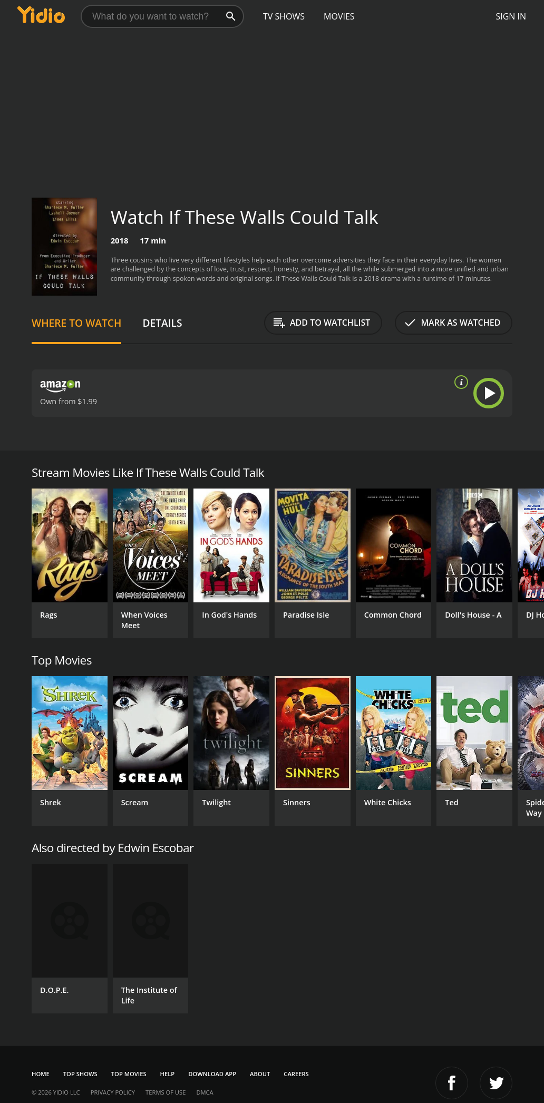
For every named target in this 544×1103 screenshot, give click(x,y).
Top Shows (80, 1074)
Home (41, 1074)
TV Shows (284, 16)
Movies (339, 16)
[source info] (459, 382)
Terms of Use (165, 1092)
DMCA (204, 1092)
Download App (212, 1074)
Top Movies (129, 1074)
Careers (296, 1074)
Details (162, 323)
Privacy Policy (113, 1092)
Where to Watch (76, 323)
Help (167, 1074)
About (260, 1074)
